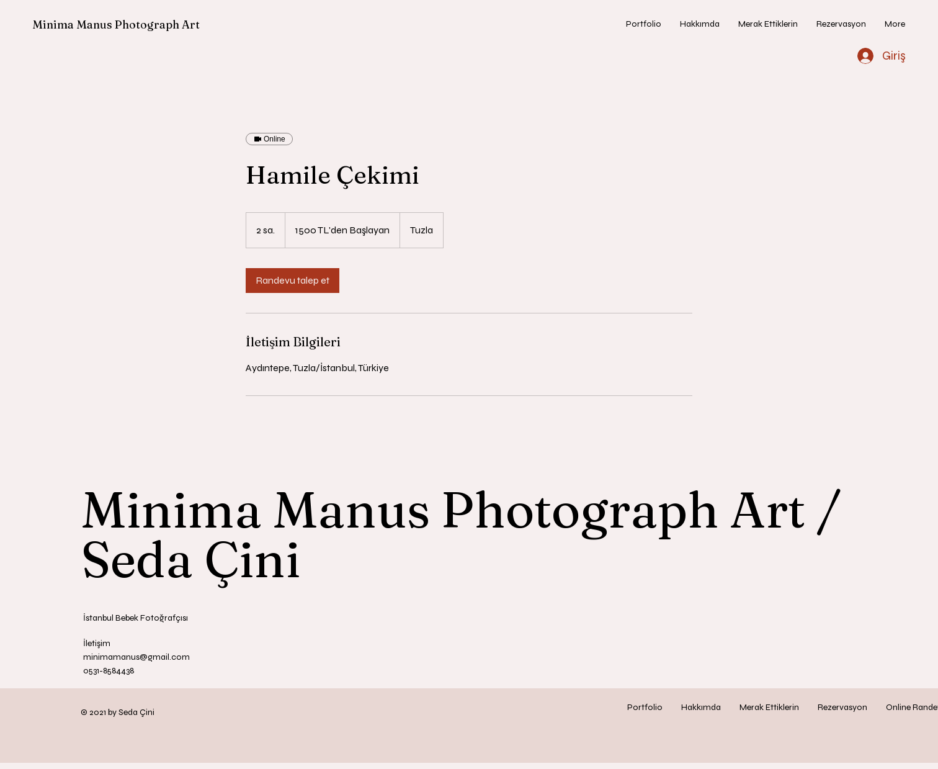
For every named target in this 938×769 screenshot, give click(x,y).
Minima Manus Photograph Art (116, 24)
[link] (292, 280)
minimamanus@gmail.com (136, 657)
